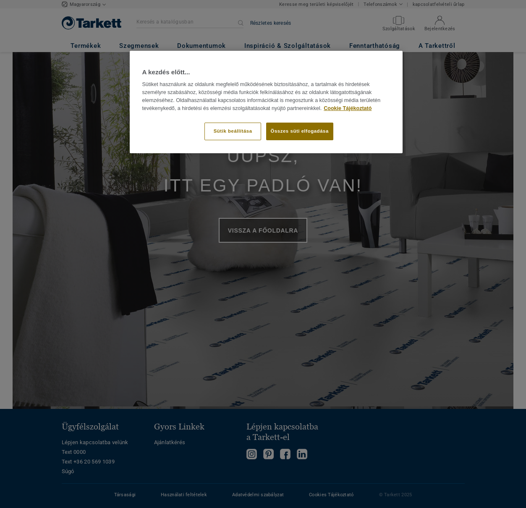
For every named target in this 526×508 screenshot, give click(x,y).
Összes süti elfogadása (300, 131)
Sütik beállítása (233, 131)
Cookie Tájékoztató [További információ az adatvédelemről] (348, 108)
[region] (266, 102)
